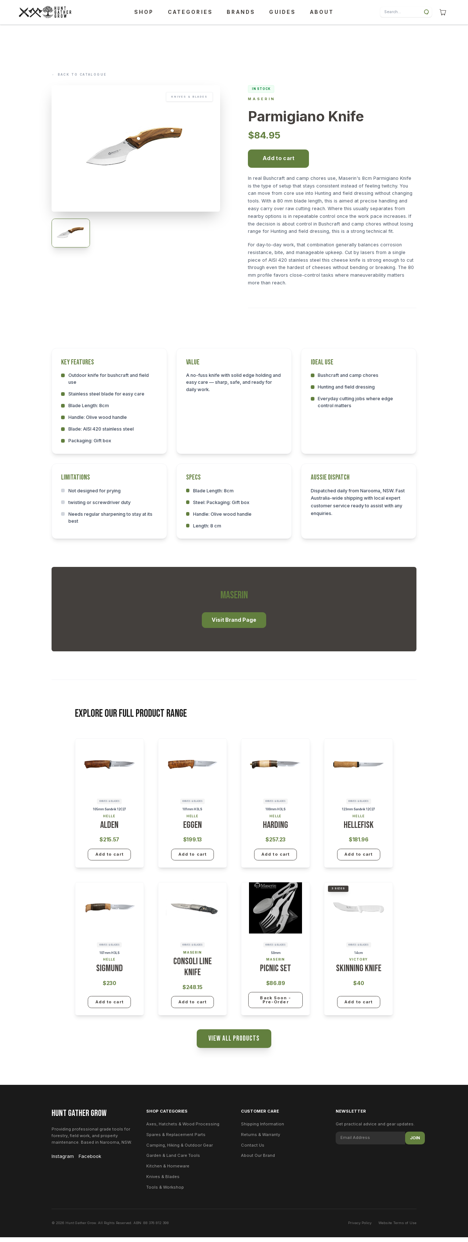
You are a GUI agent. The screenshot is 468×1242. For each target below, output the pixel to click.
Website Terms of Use (397, 1228)
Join (415, 1142)
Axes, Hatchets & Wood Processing (182, 1128)
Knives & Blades (163, 1181)
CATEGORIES (190, 12)
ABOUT (322, 12)
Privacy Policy (359, 1228)
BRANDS (241, 12)
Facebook (90, 1160)
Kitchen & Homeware (167, 1170)
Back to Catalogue (79, 75)
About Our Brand (258, 1160)
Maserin (261, 103)
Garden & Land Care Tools (173, 1160)
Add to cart (279, 162)
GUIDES (282, 12)
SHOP (144, 12)
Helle (109, 820)
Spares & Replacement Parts (175, 1139)
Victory (358, 963)
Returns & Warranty (260, 1139)
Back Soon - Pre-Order (275, 1003)
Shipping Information (262, 1128)
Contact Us (252, 1149)
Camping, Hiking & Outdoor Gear (179, 1149)
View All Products (233, 1042)
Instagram (63, 1160)
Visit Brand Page (234, 624)
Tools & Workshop (165, 1191)
